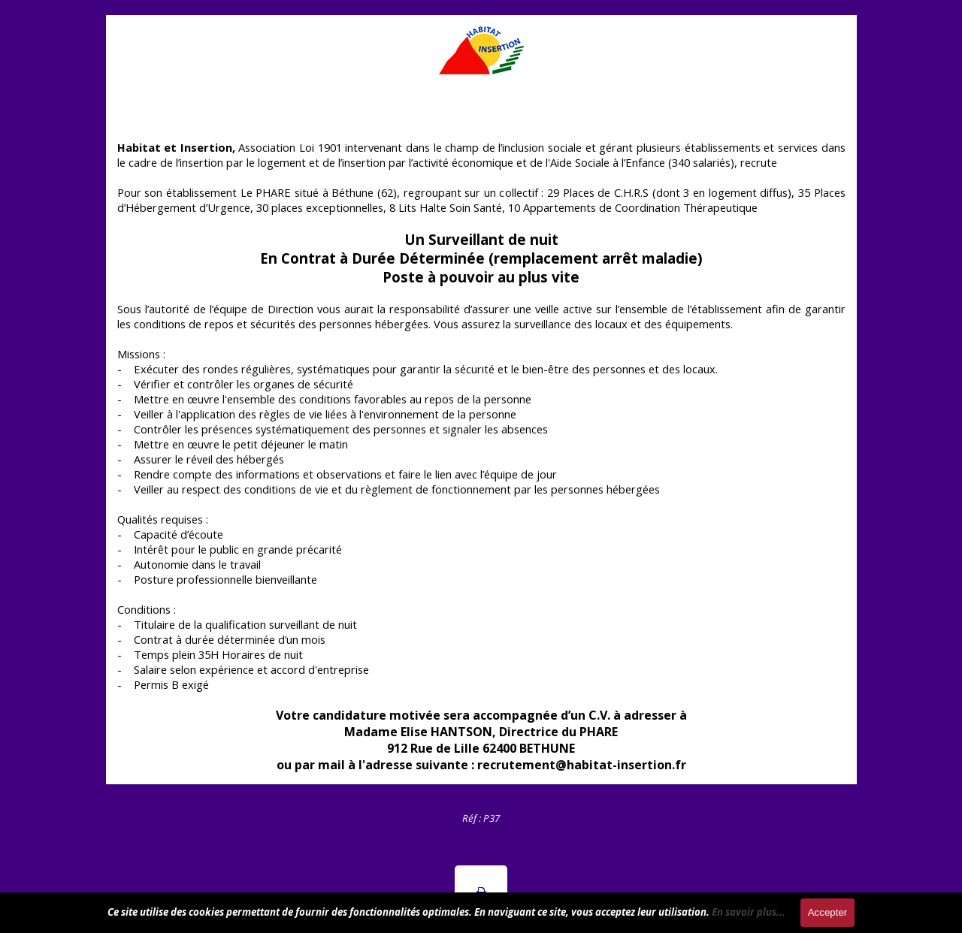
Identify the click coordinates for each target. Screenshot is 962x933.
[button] (481, 891)
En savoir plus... (748, 912)
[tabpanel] (481, 817)
